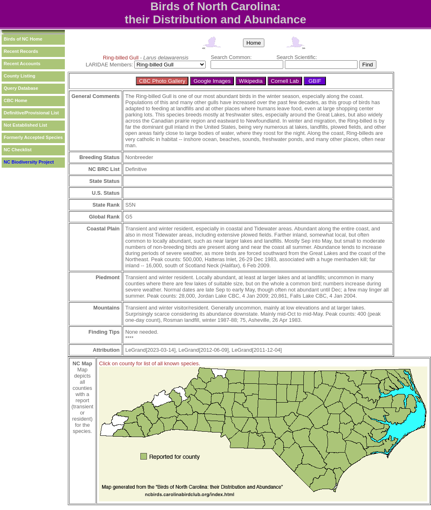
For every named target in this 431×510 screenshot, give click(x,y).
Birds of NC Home (23, 38)
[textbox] (247, 64)
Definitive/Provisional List (31, 112)
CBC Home (15, 100)
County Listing (19, 75)
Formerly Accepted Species (33, 137)
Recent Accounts (22, 63)
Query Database (21, 88)
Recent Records (21, 51)
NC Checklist (18, 149)
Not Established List (25, 125)
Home (253, 43)
